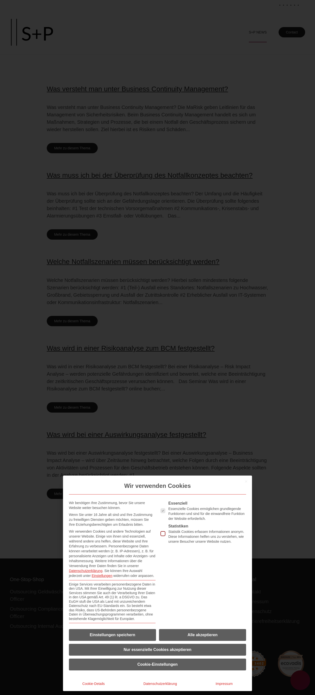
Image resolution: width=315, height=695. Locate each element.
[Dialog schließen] (246, 481)
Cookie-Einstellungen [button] (157, 664)
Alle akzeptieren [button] (203, 635)
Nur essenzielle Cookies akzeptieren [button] (157, 650)
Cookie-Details (93, 684)
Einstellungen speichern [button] (112, 635)
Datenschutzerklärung (85, 571)
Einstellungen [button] (102, 576)
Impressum (224, 684)
